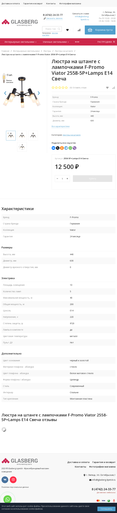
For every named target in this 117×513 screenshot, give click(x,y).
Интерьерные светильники (21, 41)
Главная (5, 51)
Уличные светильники (56, 41)
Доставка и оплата (78, 462)
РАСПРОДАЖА (106, 41)
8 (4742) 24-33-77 (53, 15)
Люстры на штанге (64, 51)
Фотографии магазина (70, 3)
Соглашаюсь (106, 509)
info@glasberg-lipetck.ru (82, 18)
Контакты (51, 3)
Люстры (47, 51)
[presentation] (5, 93)
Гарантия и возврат (33, 3)
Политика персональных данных (15, 487)
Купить (92, 178)
